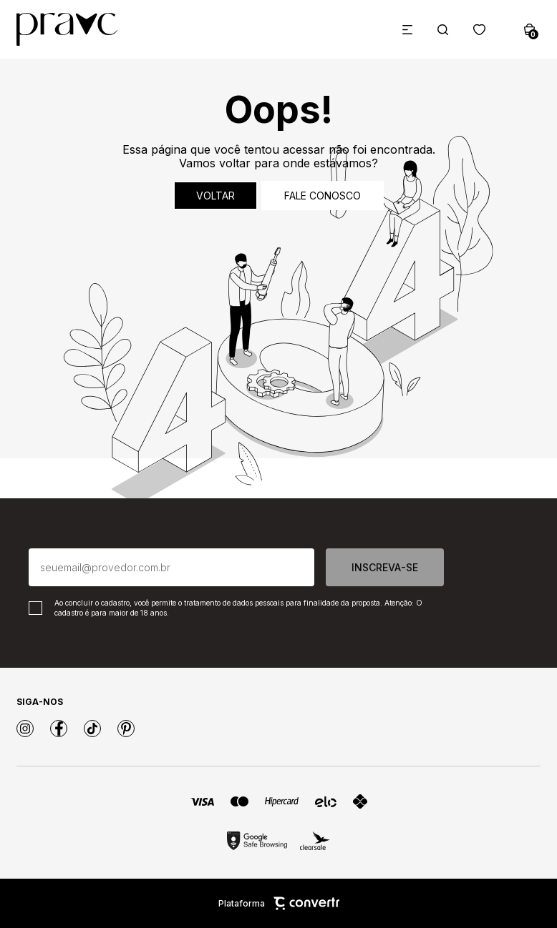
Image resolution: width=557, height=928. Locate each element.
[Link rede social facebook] (58, 728)
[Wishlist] (479, 29)
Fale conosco (322, 195)
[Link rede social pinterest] (126, 728)
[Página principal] (66, 29)
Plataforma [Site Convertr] (278, 903)
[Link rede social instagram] (25, 728)
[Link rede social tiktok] (92, 728)
